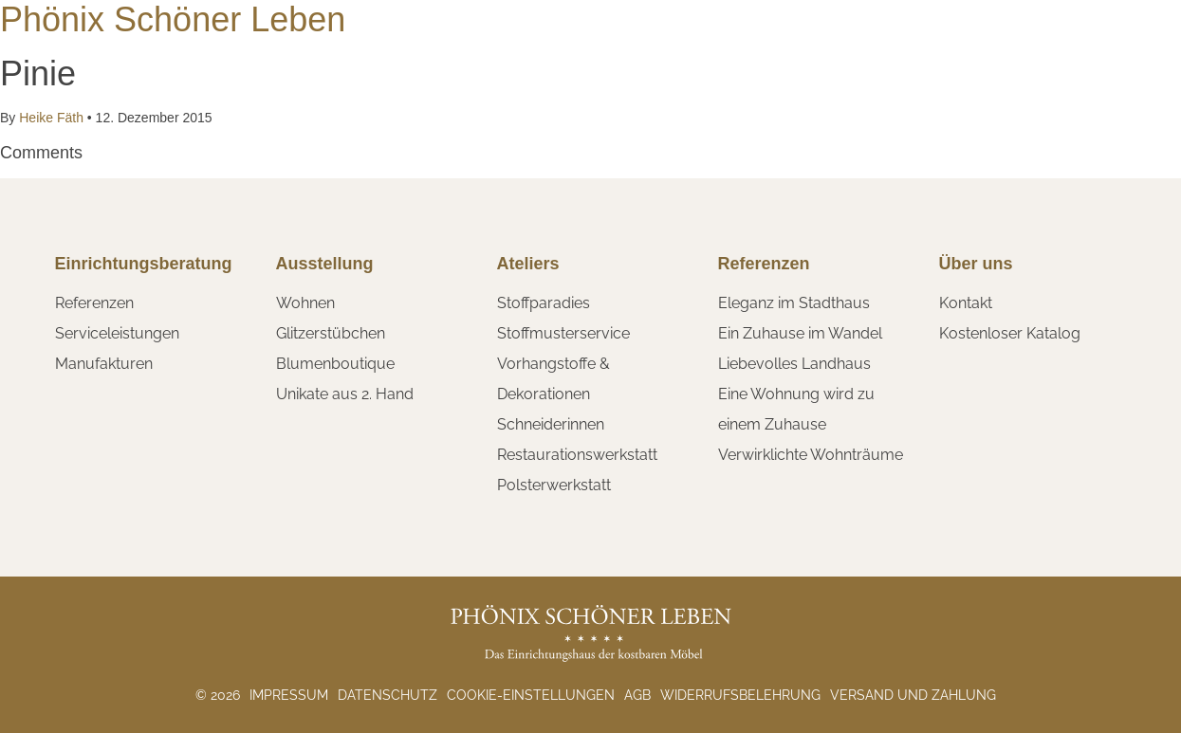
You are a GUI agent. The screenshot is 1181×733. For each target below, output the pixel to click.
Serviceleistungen (117, 333)
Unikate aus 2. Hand (345, 394)
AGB (637, 695)
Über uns (976, 263)
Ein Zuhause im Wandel (800, 333)
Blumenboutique (335, 364)
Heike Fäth (50, 117)
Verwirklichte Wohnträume (810, 455)
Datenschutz (387, 695)
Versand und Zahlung (913, 695)
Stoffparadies (543, 303)
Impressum (288, 695)
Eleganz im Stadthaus (794, 303)
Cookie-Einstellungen (531, 695)
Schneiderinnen (550, 424)
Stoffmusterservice (563, 333)
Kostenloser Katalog (1009, 333)
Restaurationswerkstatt (577, 455)
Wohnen (305, 303)
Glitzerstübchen (330, 333)
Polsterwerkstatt (554, 485)
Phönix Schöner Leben (172, 19)
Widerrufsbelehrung (740, 695)
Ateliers (528, 263)
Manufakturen (104, 364)
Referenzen (94, 303)
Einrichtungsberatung (143, 263)
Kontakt (965, 303)
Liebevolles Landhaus (794, 364)
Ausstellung (325, 263)
